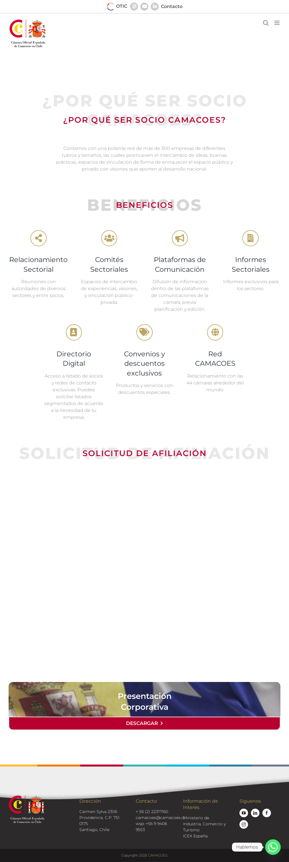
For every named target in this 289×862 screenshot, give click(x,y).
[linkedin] (255, 813)
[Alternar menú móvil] (277, 23)
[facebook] (266, 813)
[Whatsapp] (273, 847)
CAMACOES (158, 855)
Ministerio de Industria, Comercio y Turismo (204, 823)
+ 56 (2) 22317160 (152, 811)
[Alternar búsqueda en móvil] (266, 23)
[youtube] (243, 813)
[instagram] (243, 824)
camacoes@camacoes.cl (160, 817)
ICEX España (195, 835)
